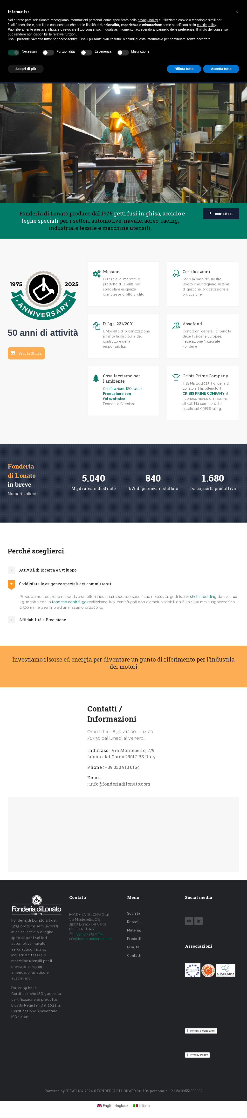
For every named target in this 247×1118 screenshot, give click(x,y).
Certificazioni (196, 271)
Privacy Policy (199, 1054)
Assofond (192, 323)
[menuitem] (113, 1106)
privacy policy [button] (148, 20)
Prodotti (134, 939)
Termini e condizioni (202, 1030)
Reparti (133, 922)
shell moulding (203, 596)
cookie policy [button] (206, 25)
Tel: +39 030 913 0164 (86, 934)
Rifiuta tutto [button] (184, 69)
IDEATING (74, 1091)
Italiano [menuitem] (144, 1106)
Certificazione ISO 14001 (122, 389)
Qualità (133, 947)
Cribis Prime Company (205, 376)
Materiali (134, 930)
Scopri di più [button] (25, 69)
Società (133, 913)
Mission (111, 271)
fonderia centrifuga (69, 602)
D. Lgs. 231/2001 (118, 323)
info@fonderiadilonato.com (90, 939)
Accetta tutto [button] (221, 69)
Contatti (134, 956)
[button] (237, 11)
